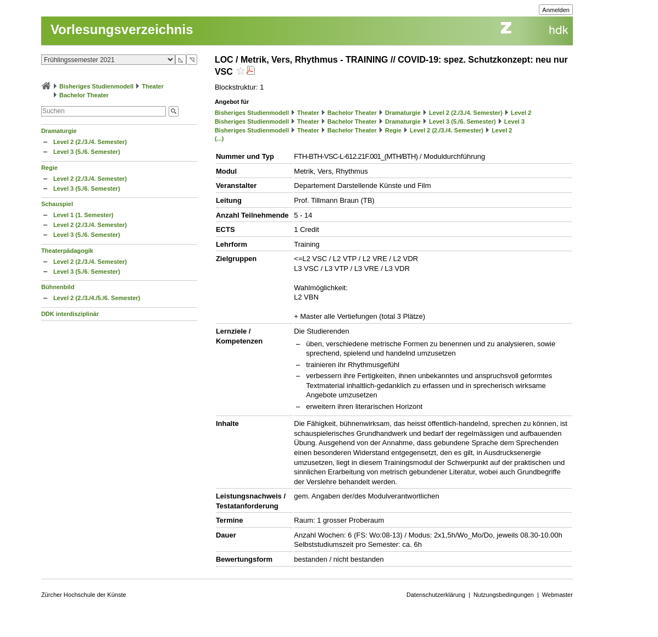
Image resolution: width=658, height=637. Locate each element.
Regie (49, 167)
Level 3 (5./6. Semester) (86, 151)
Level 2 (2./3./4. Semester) (90, 142)
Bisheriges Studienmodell (96, 86)
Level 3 (514, 121)
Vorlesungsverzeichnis (122, 29)
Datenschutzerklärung (435, 594)
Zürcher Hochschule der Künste (83, 594)
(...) (219, 138)
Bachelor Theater (84, 95)
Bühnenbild (58, 287)
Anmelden (556, 10)
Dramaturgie (59, 131)
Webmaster (557, 594)
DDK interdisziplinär (70, 314)
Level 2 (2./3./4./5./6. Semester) (96, 298)
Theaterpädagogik (67, 250)
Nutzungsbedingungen (503, 594)
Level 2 (521, 112)
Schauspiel (57, 204)
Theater (153, 86)
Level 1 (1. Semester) (83, 215)
